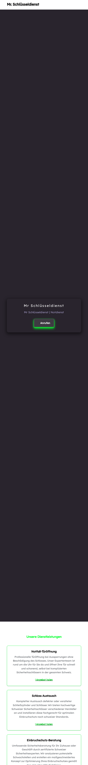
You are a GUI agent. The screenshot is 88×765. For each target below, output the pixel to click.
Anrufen (45, 323)
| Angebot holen (44, 679)
